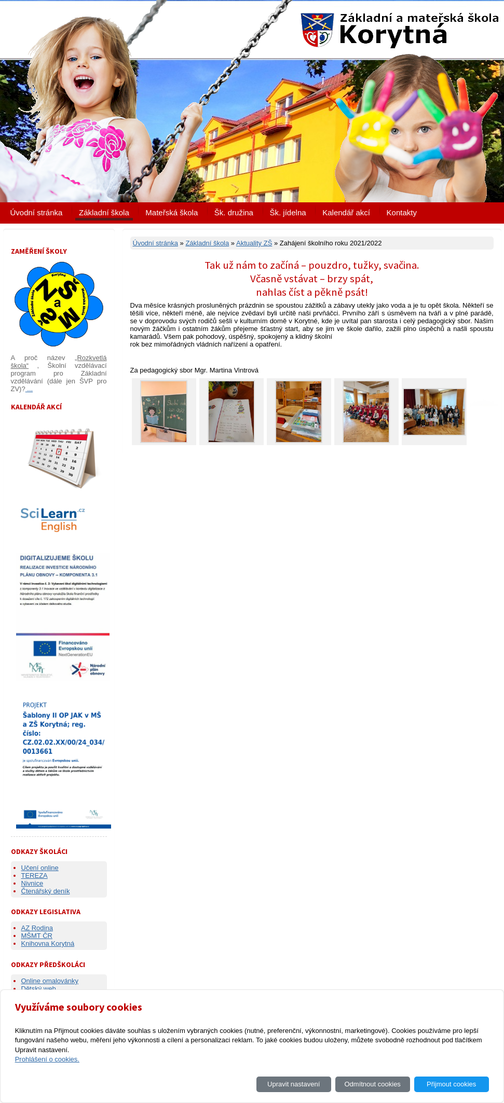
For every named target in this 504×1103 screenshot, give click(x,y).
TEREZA (34, 875)
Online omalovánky (50, 981)
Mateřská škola (171, 212)
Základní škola (104, 212)
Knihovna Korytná (48, 943)
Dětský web (38, 988)
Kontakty (402, 212)
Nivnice (32, 883)
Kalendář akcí (346, 212)
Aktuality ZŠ (254, 243)
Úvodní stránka (36, 212)
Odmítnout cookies (372, 1084)
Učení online (40, 868)
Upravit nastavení (293, 1084)
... (29, 389)
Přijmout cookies (451, 1084)
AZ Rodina (37, 928)
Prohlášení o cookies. (47, 1059)
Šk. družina (233, 212)
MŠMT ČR (36, 936)
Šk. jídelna (288, 212)
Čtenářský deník (45, 891)
